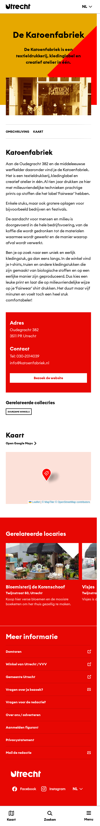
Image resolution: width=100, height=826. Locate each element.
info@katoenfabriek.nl (29, 362)
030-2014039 (27, 356)
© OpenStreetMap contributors (72, 502)
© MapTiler (48, 502)
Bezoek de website (48, 378)
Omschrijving (17, 132)
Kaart (38, 132)
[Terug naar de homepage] (18, 6)
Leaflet (34, 502)
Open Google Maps (21, 443)
